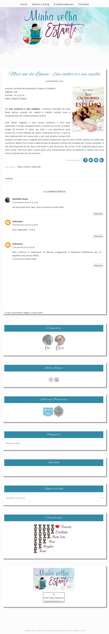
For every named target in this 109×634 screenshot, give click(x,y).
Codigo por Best (79, 630)
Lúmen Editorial (32, 167)
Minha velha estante (39, 630)
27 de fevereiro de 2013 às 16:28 (25, 202)
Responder (98, 214)
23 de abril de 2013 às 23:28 (23, 247)
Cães (19, 167)
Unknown (17, 221)
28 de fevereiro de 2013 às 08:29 (25, 225)
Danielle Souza (20, 198)
